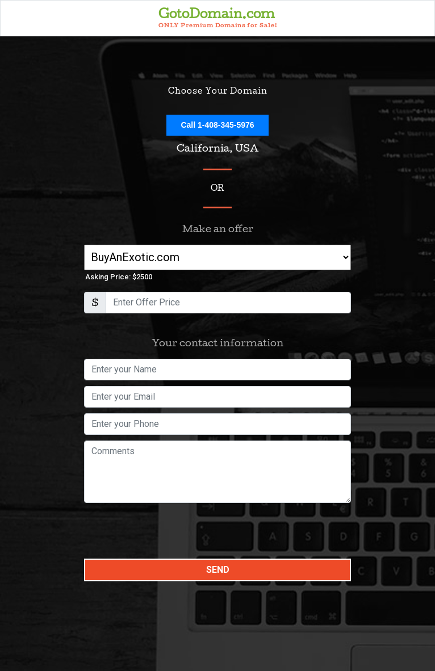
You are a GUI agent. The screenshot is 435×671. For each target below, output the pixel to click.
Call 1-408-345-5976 (217, 124)
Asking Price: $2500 (118, 276)
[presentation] (170, 531)
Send (217, 569)
